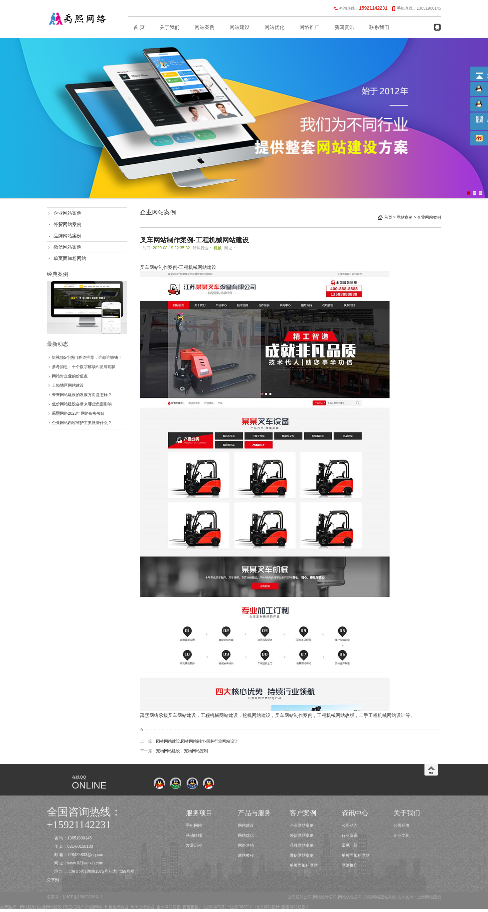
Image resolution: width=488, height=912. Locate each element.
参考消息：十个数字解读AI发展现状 (83, 366)
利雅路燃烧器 (116, 907)
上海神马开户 (217, 907)
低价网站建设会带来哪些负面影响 (82, 404)
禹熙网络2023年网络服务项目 (78, 413)
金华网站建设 (169, 907)
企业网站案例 (67, 213)
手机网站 (194, 825)
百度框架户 (74, 907)
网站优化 (274, 27)
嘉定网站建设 (294, 907)
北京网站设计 (268, 907)
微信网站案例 (67, 247)
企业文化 (401, 835)
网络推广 (309, 27)
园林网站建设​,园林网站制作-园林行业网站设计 (197, 741)
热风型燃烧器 (142, 907)
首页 (388, 217)
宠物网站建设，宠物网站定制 (182, 751)
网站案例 (205, 27)
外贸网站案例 (67, 224)
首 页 (139, 27)
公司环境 (401, 825)
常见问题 (350, 845)
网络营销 (246, 845)
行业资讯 (350, 835)
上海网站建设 (429, 897)
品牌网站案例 (67, 235)
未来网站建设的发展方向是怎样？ (82, 394)
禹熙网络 (94, 907)
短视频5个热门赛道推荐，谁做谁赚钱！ (87, 357)
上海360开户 (242, 907)
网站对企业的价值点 (70, 376)
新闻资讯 (344, 27)
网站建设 (239, 27)
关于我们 (170, 27)
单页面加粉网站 (70, 258)
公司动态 (350, 825)
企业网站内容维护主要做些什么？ (82, 422)
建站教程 (246, 855)
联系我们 (379, 27)
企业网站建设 (50, 907)
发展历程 (194, 845)
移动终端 (194, 835)
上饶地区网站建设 (68, 385)
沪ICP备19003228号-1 (83, 897)
